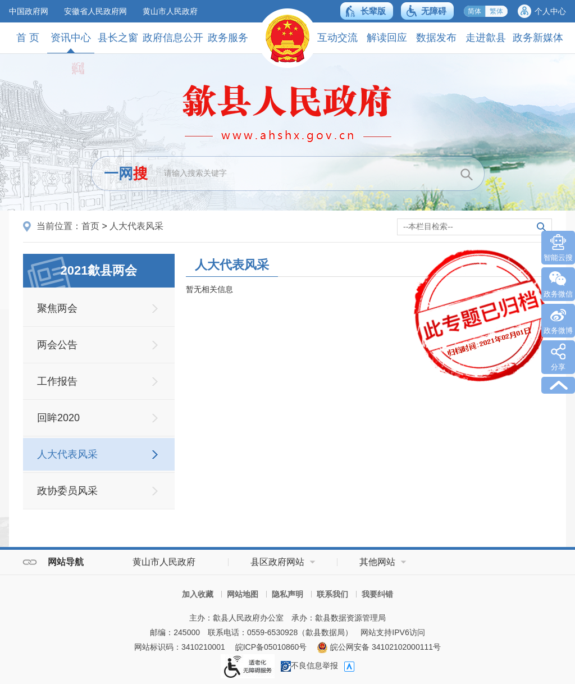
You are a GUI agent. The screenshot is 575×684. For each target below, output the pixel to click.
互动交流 (337, 37)
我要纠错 (377, 594)
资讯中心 (71, 42)
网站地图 (242, 594)
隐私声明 (287, 594)
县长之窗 (118, 37)
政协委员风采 (67, 490)
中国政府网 (28, 11)
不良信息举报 (309, 665)
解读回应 (387, 37)
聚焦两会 (57, 308)
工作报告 (57, 381)
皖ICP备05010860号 (271, 646)
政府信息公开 (173, 37)
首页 (90, 226)
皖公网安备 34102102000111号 (379, 646)
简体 (474, 11)
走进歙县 (486, 37)
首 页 (27, 37)
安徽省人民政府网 (95, 11)
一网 (126, 173)
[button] (366, 11)
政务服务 (228, 37)
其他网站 (377, 562)
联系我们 (332, 594)
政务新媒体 (538, 37)
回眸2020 (58, 417)
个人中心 (550, 11)
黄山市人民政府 (170, 11)
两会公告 (57, 344)
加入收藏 (197, 594)
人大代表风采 (136, 226)
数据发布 (436, 37)
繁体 (496, 11)
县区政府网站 (277, 562)
